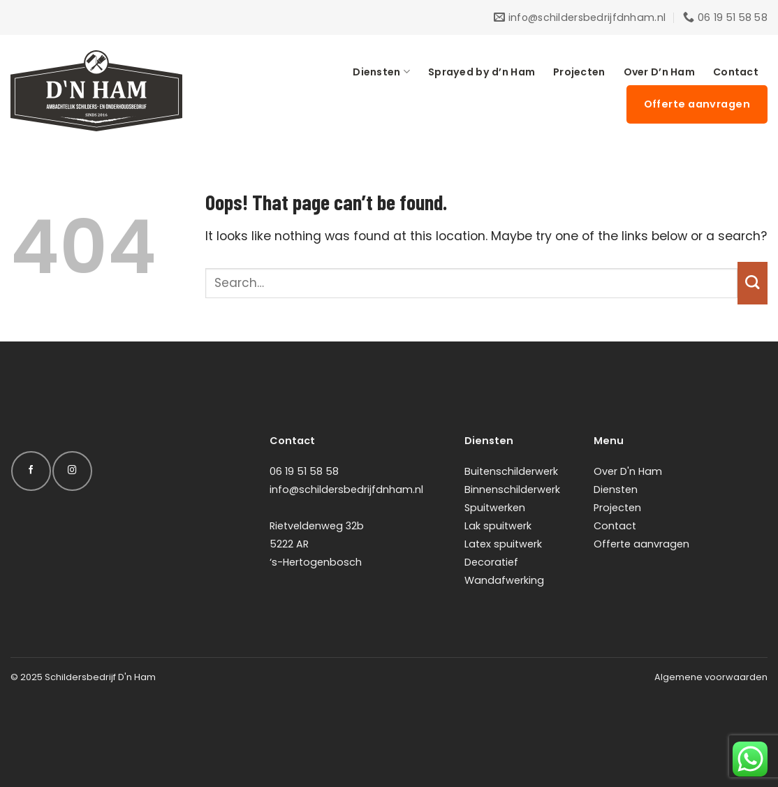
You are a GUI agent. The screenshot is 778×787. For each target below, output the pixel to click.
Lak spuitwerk (497, 526)
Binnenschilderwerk (512, 490)
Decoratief (491, 562)
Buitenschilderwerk (511, 471)
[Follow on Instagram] (71, 471)
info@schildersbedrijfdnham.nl (346, 490)
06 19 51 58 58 (304, 471)
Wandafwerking (504, 580)
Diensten (381, 72)
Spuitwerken (494, 508)
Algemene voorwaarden (711, 677)
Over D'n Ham (628, 471)
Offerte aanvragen (641, 544)
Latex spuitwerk (503, 544)
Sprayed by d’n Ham (481, 72)
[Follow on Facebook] (30, 471)
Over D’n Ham (659, 72)
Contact (735, 72)
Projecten (579, 72)
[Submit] (752, 283)
